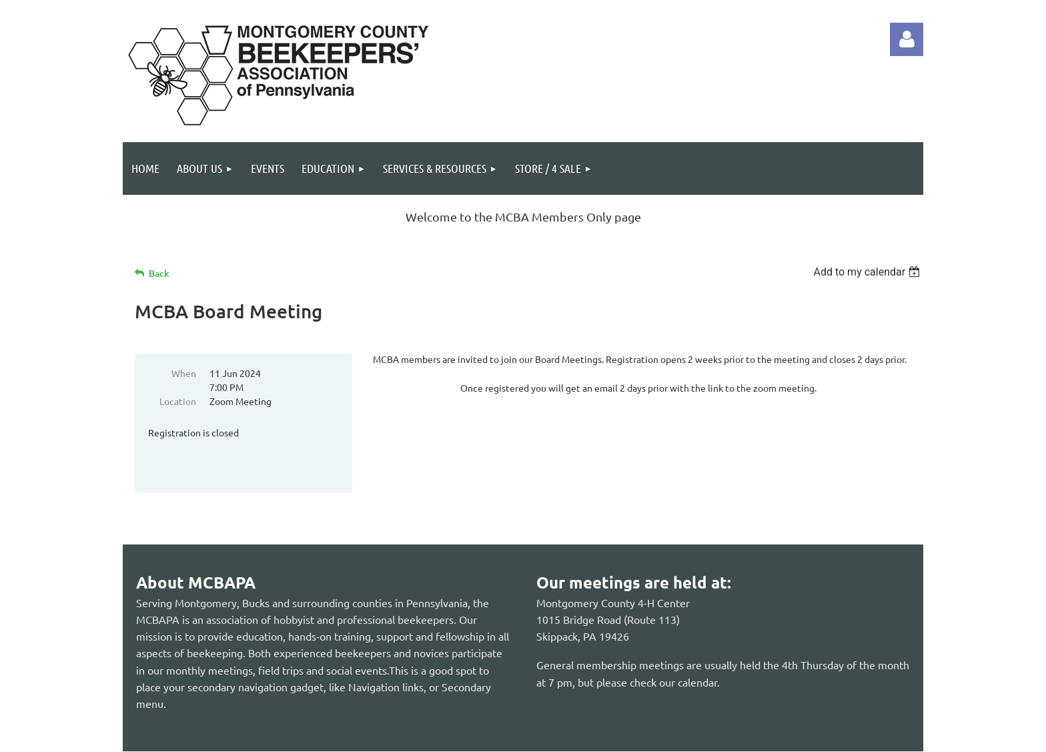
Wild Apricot (764, 735)
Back (159, 273)
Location (177, 401)
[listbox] (868, 272)
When (183, 373)
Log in (906, 39)
